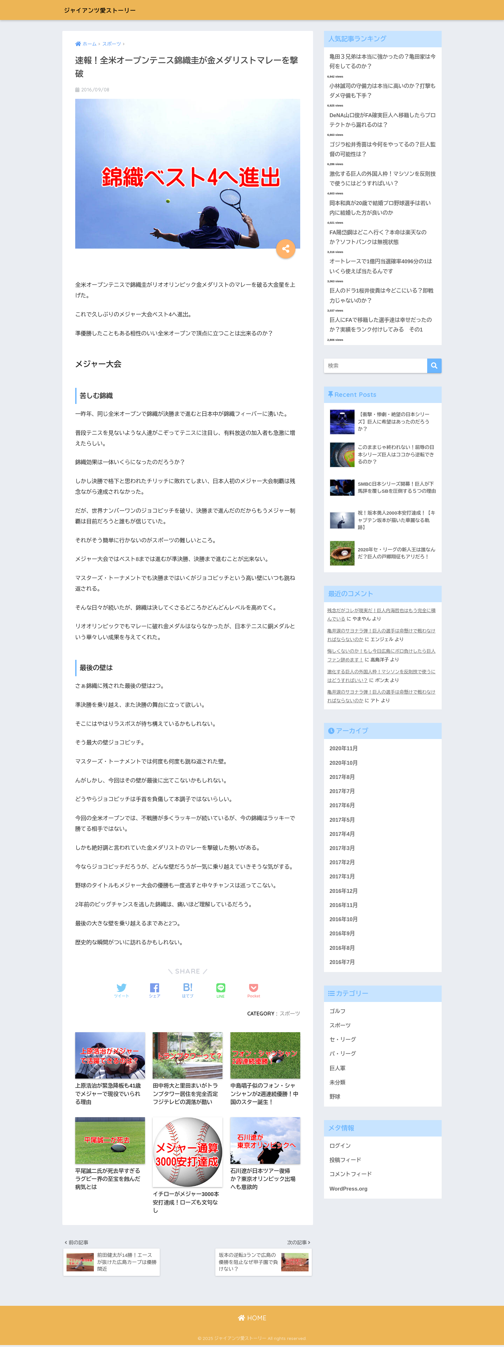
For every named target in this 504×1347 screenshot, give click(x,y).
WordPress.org (348, 1194)
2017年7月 (342, 793)
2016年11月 (343, 908)
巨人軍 (337, 1073)
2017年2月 (342, 865)
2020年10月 (343, 764)
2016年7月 (342, 966)
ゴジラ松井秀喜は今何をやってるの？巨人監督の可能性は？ (380, 151)
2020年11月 (343, 750)
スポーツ (289, 1013)
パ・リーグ (342, 1058)
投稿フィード (345, 1165)
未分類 (337, 1087)
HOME (252, 1319)
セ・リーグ (342, 1044)
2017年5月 (342, 822)
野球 (334, 1101)
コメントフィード (351, 1179)
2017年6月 (342, 807)
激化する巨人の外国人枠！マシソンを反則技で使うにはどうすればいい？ (380, 180)
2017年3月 (342, 850)
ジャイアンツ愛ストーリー (110, 9)
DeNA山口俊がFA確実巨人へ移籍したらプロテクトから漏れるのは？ (380, 121)
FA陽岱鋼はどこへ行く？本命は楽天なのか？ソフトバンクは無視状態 (378, 239)
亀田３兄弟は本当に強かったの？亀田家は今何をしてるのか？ (380, 62)
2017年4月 (342, 836)
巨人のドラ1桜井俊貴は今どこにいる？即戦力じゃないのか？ (382, 298)
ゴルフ (337, 1015)
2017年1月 (342, 879)
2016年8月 (342, 951)
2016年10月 (343, 922)
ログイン (340, 1151)
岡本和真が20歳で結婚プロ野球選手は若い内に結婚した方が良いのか (380, 209)
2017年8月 (342, 778)
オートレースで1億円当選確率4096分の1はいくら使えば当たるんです (381, 269)
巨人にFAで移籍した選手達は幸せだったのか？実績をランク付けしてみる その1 (381, 328)
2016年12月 (343, 894)
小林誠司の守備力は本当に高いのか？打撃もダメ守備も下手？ (380, 91)
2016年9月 (342, 937)
